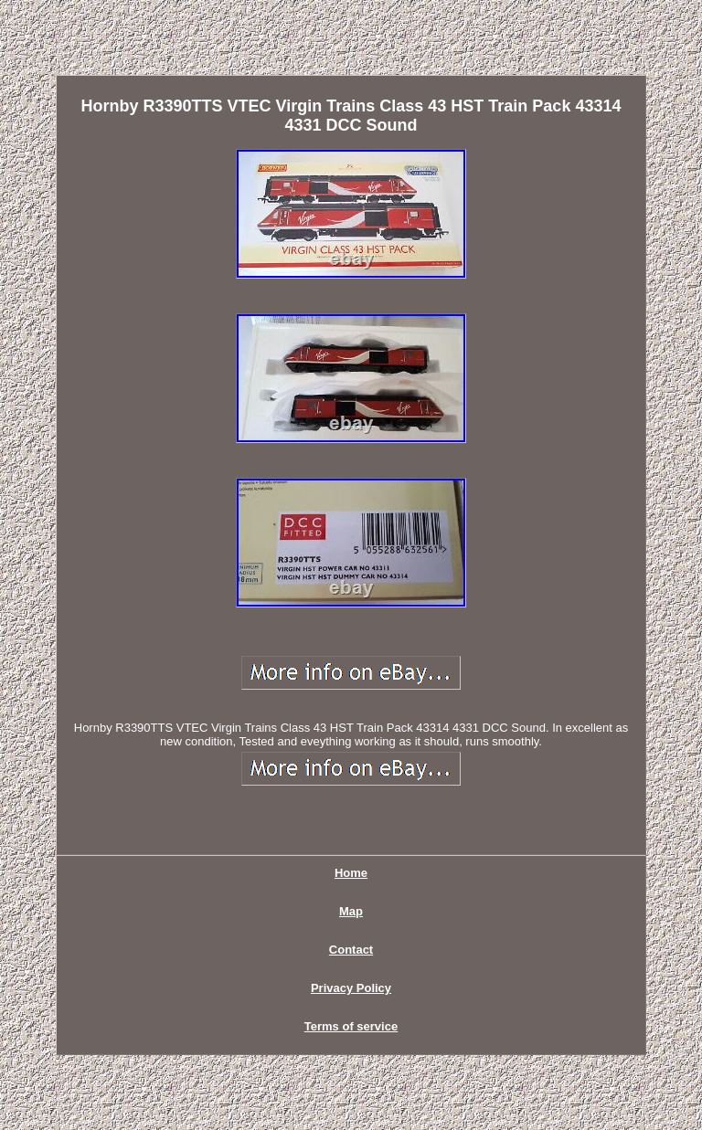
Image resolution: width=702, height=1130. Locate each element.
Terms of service (351, 1026)
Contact (351, 949)
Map (351, 911)
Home (351, 873)
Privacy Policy (351, 988)
